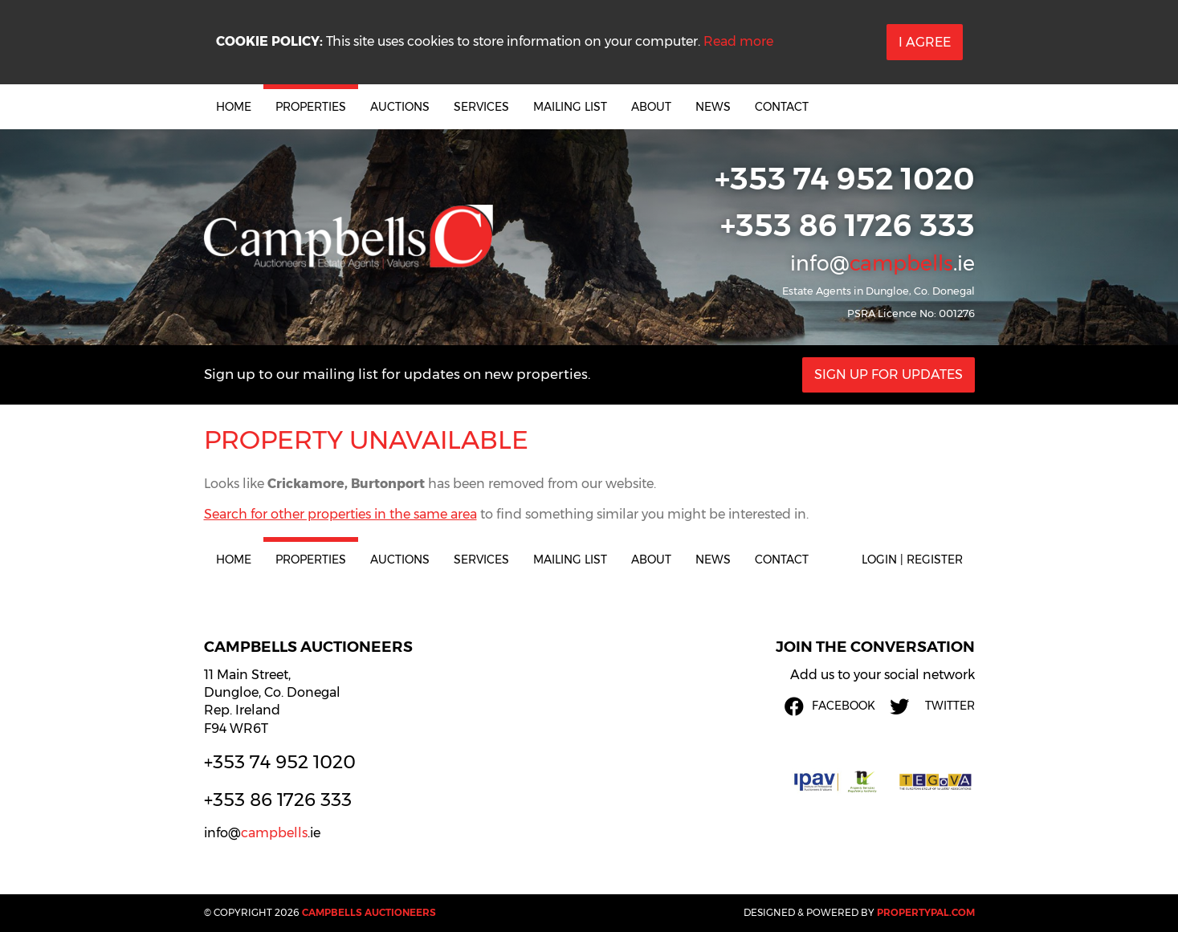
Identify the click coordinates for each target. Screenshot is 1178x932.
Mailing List (570, 107)
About (651, 107)
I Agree (925, 42)
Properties (310, 107)
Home (233, 107)
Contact (782, 107)
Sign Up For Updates (888, 374)
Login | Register (912, 559)
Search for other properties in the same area (340, 514)
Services (481, 107)
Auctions (400, 107)
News (713, 107)
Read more (738, 41)
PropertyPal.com (926, 912)
